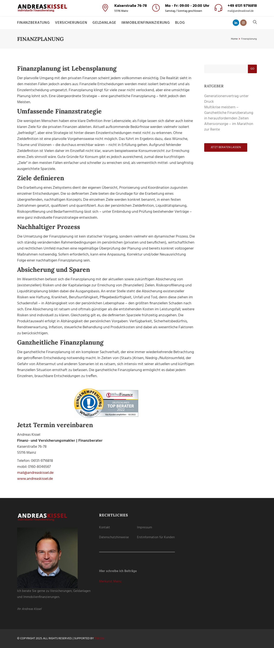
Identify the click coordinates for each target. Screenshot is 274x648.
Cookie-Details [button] (118, 73)
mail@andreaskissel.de (241, 11)
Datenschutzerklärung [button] (139, 73)
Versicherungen (71, 23)
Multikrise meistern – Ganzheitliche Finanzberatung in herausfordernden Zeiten (228, 113)
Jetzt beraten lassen (226, 147)
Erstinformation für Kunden (156, 537)
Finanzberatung (33, 23)
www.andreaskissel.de (35, 479)
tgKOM (99, 638)
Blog (180, 23)
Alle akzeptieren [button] (137, 37)
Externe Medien (152, 25)
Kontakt (104, 527)
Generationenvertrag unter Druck (226, 99)
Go (252, 69)
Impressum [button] (157, 73)
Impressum (144, 527)
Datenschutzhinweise (114, 537)
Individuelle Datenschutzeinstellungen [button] (137, 68)
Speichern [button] (137, 49)
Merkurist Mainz (110, 581)
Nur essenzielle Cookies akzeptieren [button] (137, 60)
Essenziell (115, 25)
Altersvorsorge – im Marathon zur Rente (228, 127)
